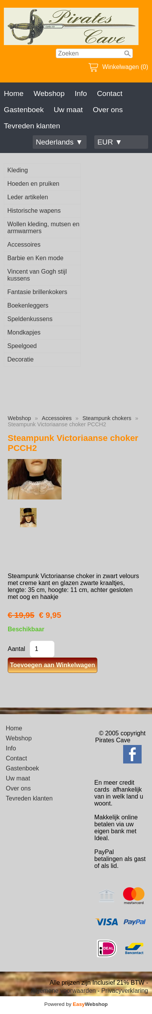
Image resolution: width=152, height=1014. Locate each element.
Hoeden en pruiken (33, 183)
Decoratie (20, 359)
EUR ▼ (109, 142)
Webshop (49, 93)
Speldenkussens (29, 319)
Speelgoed (22, 346)
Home (13, 93)
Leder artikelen (27, 197)
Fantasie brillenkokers (37, 292)
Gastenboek (23, 110)
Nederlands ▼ (59, 142)
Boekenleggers (27, 305)
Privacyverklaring (124, 990)
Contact (109, 93)
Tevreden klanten (32, 126)
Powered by (76, 1004)
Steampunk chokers (106, 418)
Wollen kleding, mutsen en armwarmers (43, 227)
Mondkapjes (23, 332)
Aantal (16, 649)
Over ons (108, 110)
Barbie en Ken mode (35, 258)
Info (81, 93)
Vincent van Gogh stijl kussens (37, 275)
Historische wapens (34, 210)
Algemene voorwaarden (63, 990)
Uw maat (68, 110)
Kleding (17, 170)
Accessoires (23, 244)
